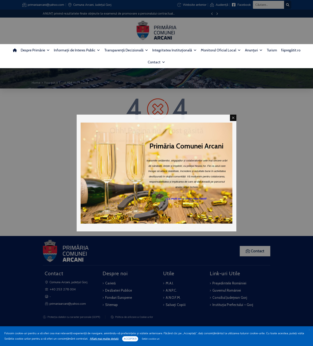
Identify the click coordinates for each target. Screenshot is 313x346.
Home (36, 82)
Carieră (110, 283)
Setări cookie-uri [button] (150, 338)
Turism (272, 50)
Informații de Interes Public (77, 50)
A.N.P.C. (171, 290)
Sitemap (111, 305)
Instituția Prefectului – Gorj (232, 305)
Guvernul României (226, 290)
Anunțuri (254, 50)
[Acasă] (15, 50)
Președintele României (229, 283)
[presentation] (211, 14)
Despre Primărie (35, 50)
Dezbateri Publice (118, 290)
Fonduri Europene (118, 298)
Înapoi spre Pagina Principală (156, 185)
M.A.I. (169, 283)
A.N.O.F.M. (173, 298)
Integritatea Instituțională (174, 50)
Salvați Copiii (176, 305)
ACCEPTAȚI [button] (130, 338)
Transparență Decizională (126, 50)
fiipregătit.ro (290, 50)
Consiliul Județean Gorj (229, 298)
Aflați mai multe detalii (104, 339)
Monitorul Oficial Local (221, 50)
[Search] (287, 5)
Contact (156, 62)
